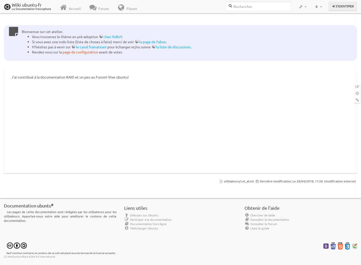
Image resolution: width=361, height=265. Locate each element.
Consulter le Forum (260, 224)
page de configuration (80, 52)
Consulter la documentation (266, 219)
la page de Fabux (152, 41)
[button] (302, 6)
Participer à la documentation (147, 219)
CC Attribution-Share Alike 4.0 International (29, 256)
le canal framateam (91, 47)
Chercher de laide (259, 215)
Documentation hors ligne (145, 224)
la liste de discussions (173, 47)
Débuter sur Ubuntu (141, 215)
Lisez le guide (256, 228)
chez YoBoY (112, 36)
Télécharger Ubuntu (141, 228)
